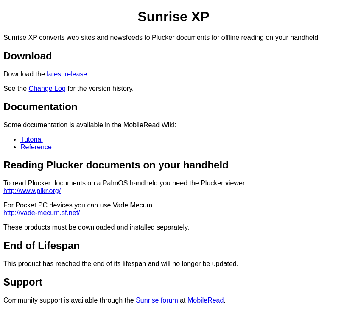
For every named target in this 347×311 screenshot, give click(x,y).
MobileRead (205, 300)
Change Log (47, 88)
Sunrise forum (157, 300)
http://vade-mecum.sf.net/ (41, 212)
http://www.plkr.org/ (32, 190)
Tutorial (31, 139)
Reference (36, 147)
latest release (67, 74)
